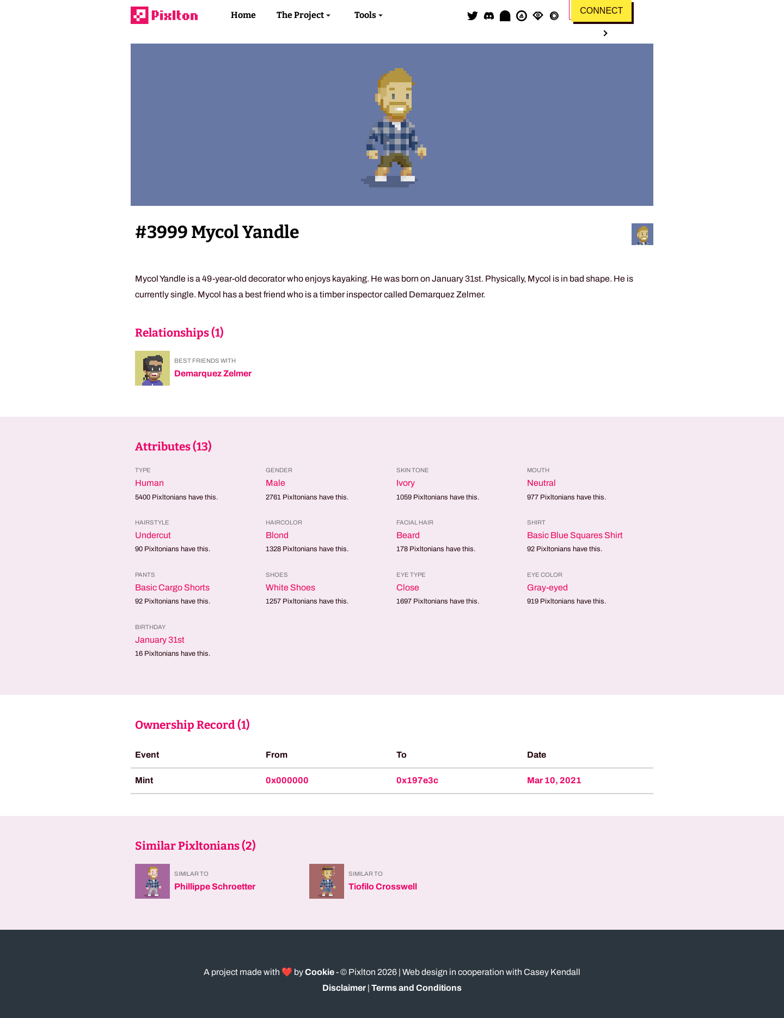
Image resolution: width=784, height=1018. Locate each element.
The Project (300, 15)
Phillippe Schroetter (214, 886)
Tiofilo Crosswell (382, 886)
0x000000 (287, 780)
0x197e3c (417, 780)
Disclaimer (344, 987)
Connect (601, 10)
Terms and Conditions (416, 987)
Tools (365, 15)
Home (243, 15)
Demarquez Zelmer (213, 373)
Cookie (319, 972)
